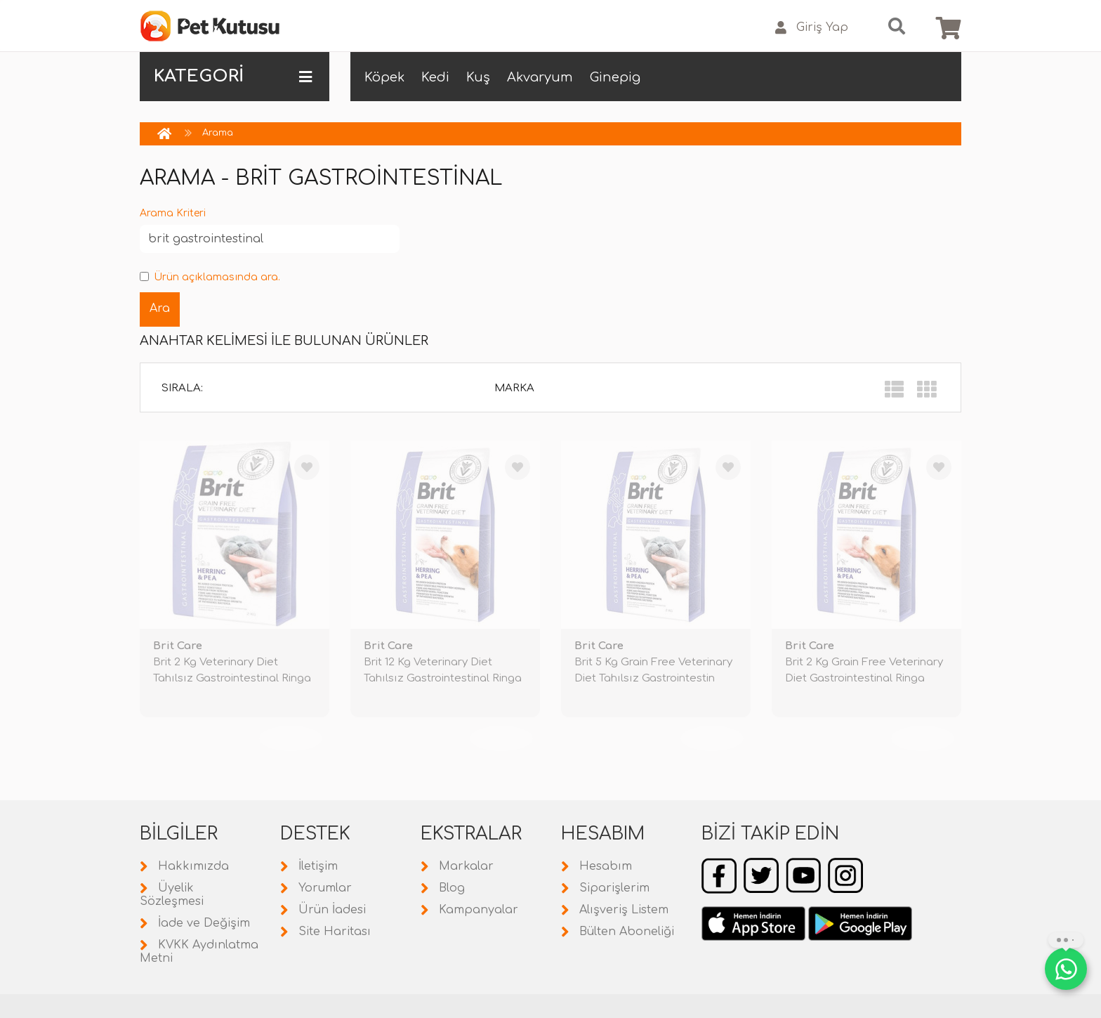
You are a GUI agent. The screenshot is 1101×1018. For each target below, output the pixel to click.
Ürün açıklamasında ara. (210, 277)
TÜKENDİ (290, 738)
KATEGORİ (233, 76)
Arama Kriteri (173, 213)
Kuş (478, 77)
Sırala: (182, 388)
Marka (514, 388)
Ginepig (615, 77)
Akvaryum (540, 77)
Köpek (384, 77)
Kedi (435, 77)
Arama (217, 133)
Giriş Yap (811, 27)
